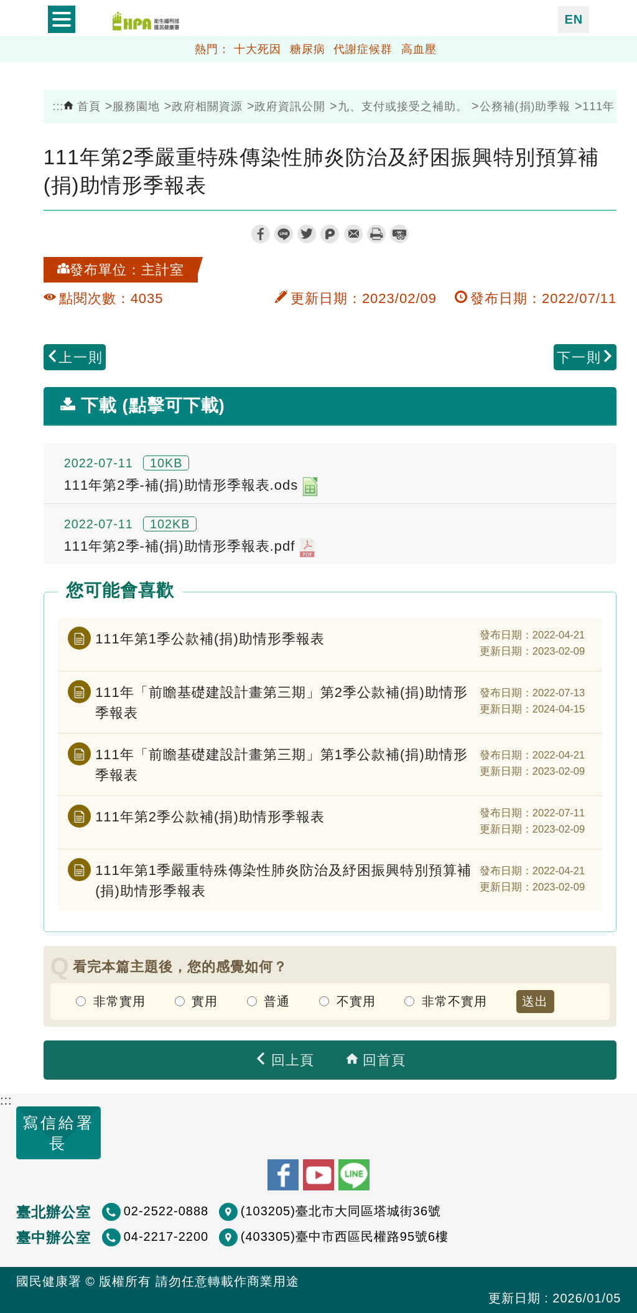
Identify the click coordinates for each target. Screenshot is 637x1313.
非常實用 (119, 1001)
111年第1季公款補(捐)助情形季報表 (210, 639)
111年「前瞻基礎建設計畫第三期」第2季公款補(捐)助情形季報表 (281, 703)
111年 (599, 106)
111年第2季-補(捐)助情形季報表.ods (191, 487)
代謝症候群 (363, 49)
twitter (306, 234)
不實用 (356, 1001)
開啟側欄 (61, 20)
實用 (205, 1001)
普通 (277, 1001)
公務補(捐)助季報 (525, 106)
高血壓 (419, 49)
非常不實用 (454, 1001)
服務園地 (136, 106)
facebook (260, 234)
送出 (535, 1001)
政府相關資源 (207, 106)
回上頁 (284, 1060)
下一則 (585, 357)
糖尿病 (307, 49)
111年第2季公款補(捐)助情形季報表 (210, 817)
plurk (329, 234)
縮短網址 (399, 234)
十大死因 (257, 49)
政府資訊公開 (289, 106)
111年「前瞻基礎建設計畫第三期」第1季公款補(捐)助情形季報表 (281, 765)
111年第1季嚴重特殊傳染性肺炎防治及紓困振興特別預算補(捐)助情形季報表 (283, 880)
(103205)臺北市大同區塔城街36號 (341, 1211)
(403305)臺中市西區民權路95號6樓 (345, 1236)
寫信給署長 (58, 1133)
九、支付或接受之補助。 (403, 106)
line (283, 234)
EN (573, 19)
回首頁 (376, 1060)
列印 (376, 234)
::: (57, 106)
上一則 (74, 357)
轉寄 (353, 234)
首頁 (82, 106)
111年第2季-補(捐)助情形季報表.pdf (189, 548)
